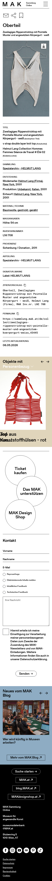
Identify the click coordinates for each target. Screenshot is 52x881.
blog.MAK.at (26, 788)
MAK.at (26, 780)
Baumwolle (9, 210)
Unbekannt (24, 189)
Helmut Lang (21, 194)
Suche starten (26, 771)
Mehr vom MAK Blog (26, 757)
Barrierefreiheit (9, 871)
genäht (33, 210)
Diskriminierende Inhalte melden (21, 580)
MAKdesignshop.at (26, 797)
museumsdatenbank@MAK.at (14, 827)
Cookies (6, 875)
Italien (35, 189)
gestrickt (22, 210)
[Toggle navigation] (45, 4)
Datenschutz (8, 863)
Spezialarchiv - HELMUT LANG (22, 168)
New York (8, 184)
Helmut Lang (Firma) (30, 181)
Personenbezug (16, 366)
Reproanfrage (13, 574)
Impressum (8, 867)
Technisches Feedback (17, 592)
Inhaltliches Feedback (17, 586)
